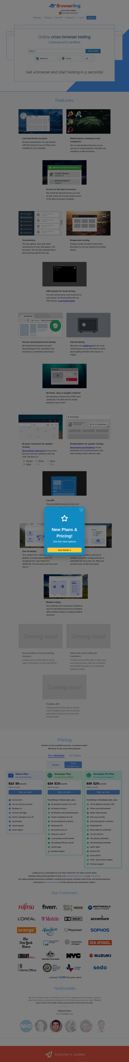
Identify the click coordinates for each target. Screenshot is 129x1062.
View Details (64, 550)
